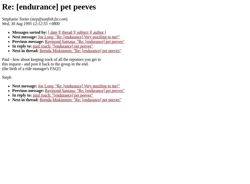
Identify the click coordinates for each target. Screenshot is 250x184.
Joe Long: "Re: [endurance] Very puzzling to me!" (79, 37)
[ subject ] (83, 32)
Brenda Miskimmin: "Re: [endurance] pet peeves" (80, 51)
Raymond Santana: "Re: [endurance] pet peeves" (84, 41)
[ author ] (98, 32)
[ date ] (54, 32)
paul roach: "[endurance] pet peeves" (63, 46)
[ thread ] (67, 32)
